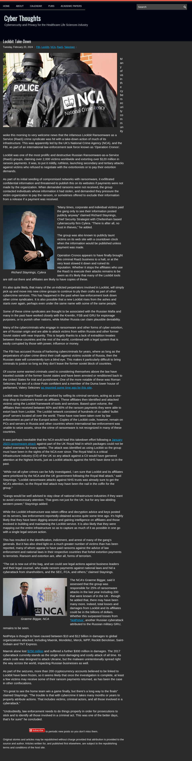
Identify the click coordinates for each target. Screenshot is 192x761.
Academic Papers (71, 6)
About (20, 6)
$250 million (35, 651)
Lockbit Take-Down (17, 41)
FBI (38, 47)
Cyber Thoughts (22, 18)
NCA (52, 47)
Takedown (69, 47)
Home (6, 6)
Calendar (36, 6)
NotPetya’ (77, 620)
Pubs (51, 6)
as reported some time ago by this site (66, 387)
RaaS (60, 47)
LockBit (45, 47)
